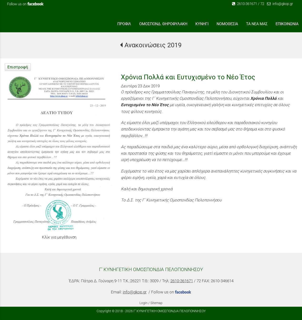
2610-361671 (244, 4)
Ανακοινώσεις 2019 (153, 45)
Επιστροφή (17, 67)
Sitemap (156, 303)
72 (262, 4)
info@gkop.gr (280, 4)
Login (143, 303)
